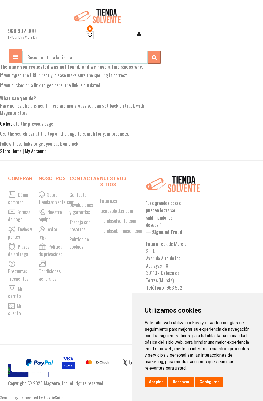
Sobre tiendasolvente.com (56, 198)
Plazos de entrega (18, 250)
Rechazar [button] (181, 382)
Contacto (78, 194)
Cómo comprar (18, 198)
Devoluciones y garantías (81, 208)
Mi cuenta (14, 309)
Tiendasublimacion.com (121, 230)
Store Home (11, 150)
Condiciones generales (50, 271)
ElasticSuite (54, 397)
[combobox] (85, 57)
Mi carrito (15, 292)
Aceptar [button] (156, 382)
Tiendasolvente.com (118, 220)
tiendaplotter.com (116, 210)
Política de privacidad (51, 250)
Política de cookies (79, 243)
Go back (7, 123)
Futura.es (108, 200)
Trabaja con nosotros (80, 225)
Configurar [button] (209, 382)
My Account (35, 150)
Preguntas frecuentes (18, 271)
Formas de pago (19, 215)
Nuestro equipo (50, 215)
